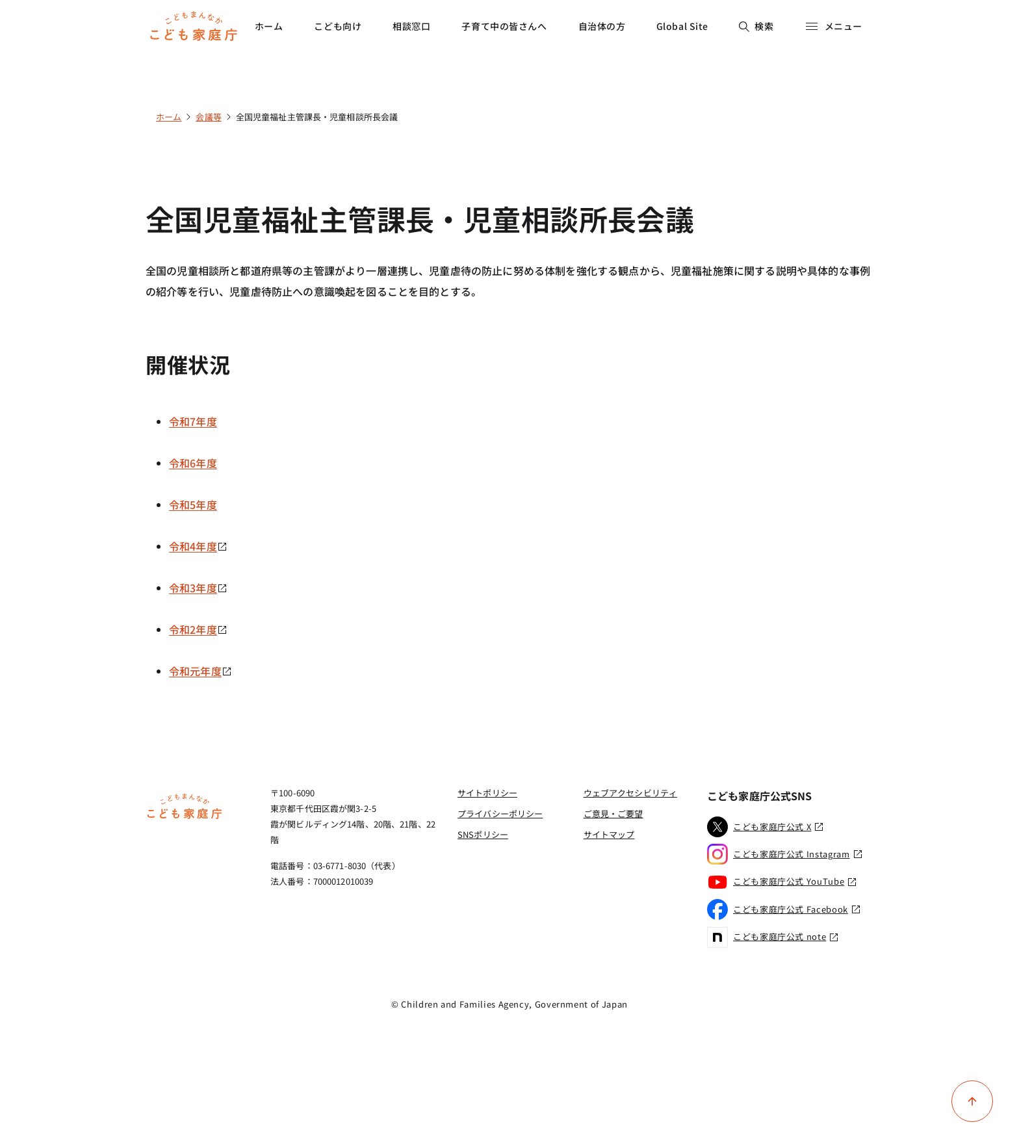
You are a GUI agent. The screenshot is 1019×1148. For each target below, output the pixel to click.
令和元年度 (200, 671)
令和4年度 (198, 546)
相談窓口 (411, 26)
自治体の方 (602, 26)
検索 (756, 26)
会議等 (208, 117)
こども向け (337, 26)
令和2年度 (198, 629)
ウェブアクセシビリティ (630, 793)
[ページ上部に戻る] (972, 1101)
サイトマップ (609, 834)
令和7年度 (193, 421)
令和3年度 (198, 587)
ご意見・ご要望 (613, 813)
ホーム (269, 26)
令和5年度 (193, 504)
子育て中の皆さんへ (504, 26)
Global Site (682, 26)
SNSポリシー (483, 834)
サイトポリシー (487, 793)
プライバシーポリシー (500, 813)
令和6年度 (193, 463)
